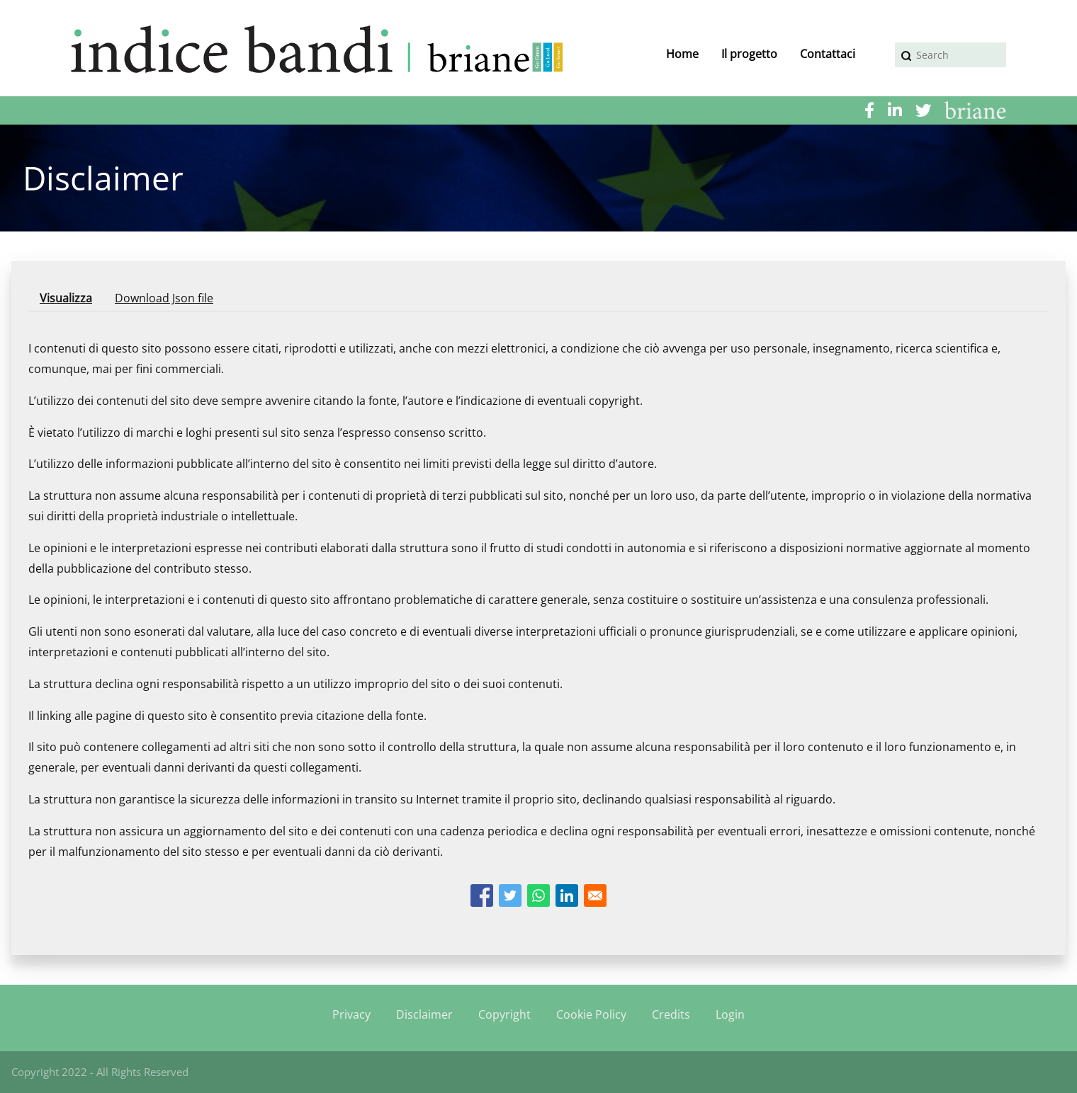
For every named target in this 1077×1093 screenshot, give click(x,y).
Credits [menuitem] (671, 1014)
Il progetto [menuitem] (749, 54)
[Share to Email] (595, 895)
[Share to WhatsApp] (538, 895)
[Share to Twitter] (510, 895)
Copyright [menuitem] (504, 1014)
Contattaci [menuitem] (827, 54)
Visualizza (71, 300)
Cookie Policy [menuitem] (591, 1014)
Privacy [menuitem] (351, 1014)
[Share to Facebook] (481, 895)
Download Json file (164, 298)
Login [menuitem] (730, 1014)
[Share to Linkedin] (567, 895)
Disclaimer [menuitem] (424, 1014)
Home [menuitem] (682, 54)
